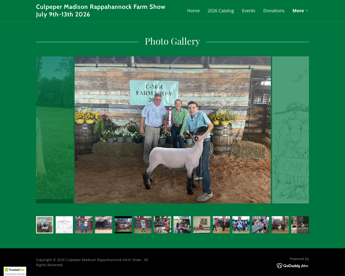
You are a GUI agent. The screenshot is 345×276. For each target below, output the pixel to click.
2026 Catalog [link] (221, 10)
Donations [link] (274, 10)
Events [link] (248, 10)
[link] (104, 15)
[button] (300, 10)
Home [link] (193, 10)
